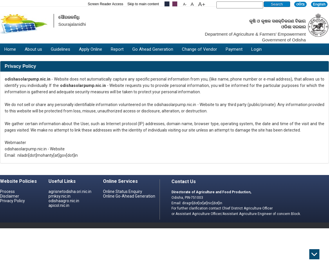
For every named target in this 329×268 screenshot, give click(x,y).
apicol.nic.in (58, 205)
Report (117, 49)
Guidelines (60, 49)
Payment (234, 49)
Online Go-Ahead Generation (129, 196)
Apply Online (90, 49)
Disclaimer (9, 196)
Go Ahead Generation (152, 49)
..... (174, 4)
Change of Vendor (199, 49)
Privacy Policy (12, 200)
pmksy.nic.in (59, 196)
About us (33, 49)
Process (7, 191)
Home (10, 49)
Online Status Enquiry (122, 191)
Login (256, 49)
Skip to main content (143, 4)
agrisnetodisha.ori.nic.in (69, 191)
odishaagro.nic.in (63, 200)
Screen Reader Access (105, 4)
